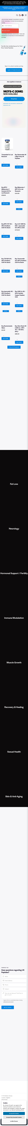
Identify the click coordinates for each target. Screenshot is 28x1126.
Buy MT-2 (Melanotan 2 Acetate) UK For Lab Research (6, 190)
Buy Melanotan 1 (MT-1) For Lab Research (20, 189)
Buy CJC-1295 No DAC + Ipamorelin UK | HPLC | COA (20, 225)
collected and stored (8, 1001)
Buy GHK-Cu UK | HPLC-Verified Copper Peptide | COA (20, 294)
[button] (26, 15)
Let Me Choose (14, 1121)
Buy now (5, 165)
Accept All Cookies (14, 1113)
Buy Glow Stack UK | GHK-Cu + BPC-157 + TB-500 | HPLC (20, 328)
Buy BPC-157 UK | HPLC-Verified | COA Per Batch (6, 225)
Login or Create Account (14, 70)
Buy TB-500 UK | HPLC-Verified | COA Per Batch (6, 260)
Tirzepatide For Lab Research (7, 155)
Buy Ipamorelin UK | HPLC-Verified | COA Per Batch (7, 293)
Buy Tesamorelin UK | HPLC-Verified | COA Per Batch (20, 260)
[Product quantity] (3, 162)
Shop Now (14, 99)
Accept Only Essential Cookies (14, 1117)
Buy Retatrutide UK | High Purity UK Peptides (20, 156)
